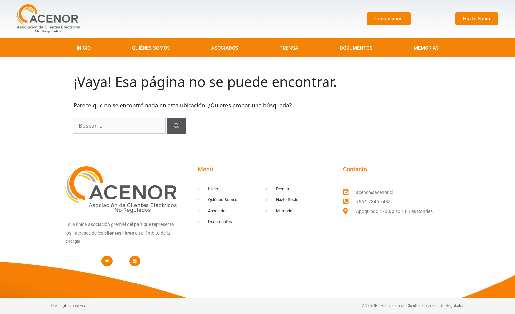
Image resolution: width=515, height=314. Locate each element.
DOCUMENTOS (356, 48)
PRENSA (289, 48)
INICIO (84, 48)
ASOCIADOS (224, 48)
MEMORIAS (426, 48)
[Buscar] (176, 126)
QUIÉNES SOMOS (151, 48)
